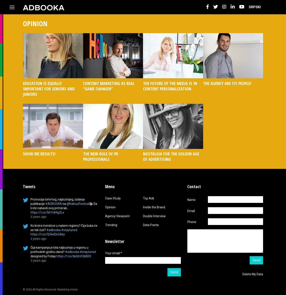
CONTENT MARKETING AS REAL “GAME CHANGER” (109, 86)
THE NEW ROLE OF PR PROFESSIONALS (100, 156)
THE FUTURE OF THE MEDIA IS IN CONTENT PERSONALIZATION (170, 86)
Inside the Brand (154, 207)
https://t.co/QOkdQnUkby (48, 234)
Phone (191, 222)
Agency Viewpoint (117, 216)
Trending (111, 225)
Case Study (113, 198)
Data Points (151, 225)
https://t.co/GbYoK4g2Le (47, 212)
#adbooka (54, 230)
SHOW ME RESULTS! (39, 154)
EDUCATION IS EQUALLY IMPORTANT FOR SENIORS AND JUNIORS (49, 88)
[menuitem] (255, 7)
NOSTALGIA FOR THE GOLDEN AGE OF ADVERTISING (171, 156)
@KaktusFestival (78, 203)
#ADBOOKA (53, 203)
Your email (113, 253)
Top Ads (148, 198)
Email (191, 211)
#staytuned (69, 230)
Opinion (110, 207)
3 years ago (38, 216)
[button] (207, 7)
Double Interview (154, 216)
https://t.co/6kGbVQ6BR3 (73, 256)
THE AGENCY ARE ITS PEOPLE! (227, 83)
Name (191, 200)
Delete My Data (252, 274)
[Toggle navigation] (12, 7)
